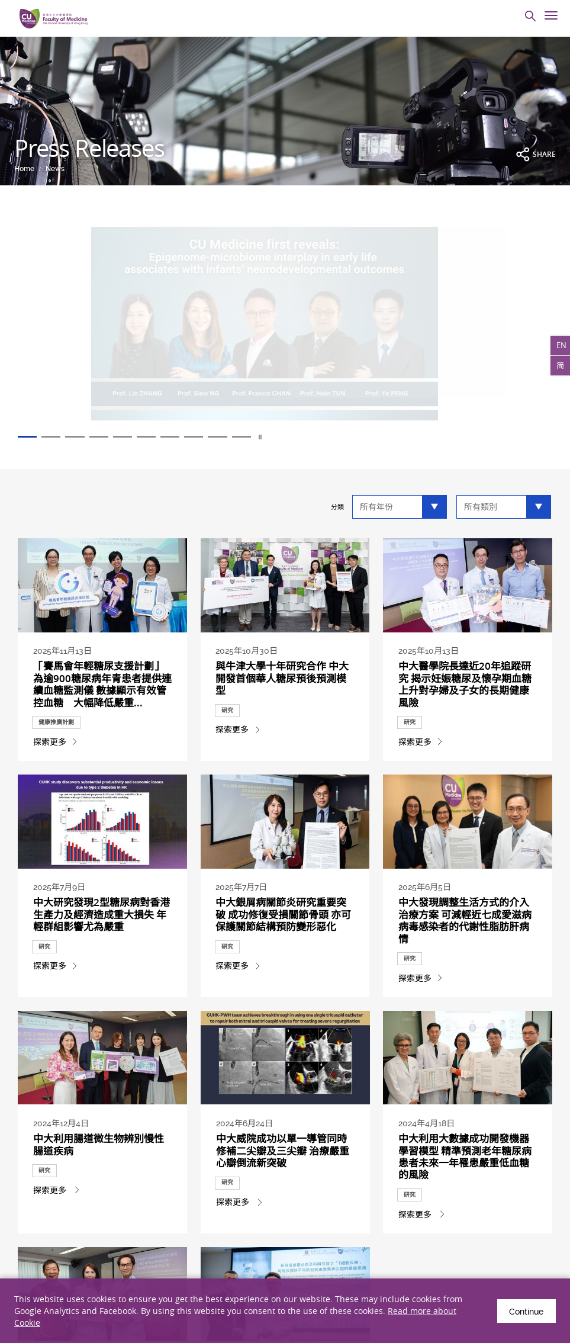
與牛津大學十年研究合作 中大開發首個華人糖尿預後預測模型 (282, 681)
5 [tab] (143, 437)
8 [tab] (228, 437)
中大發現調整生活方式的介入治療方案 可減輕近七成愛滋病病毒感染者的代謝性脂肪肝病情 (465, 980)
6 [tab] (171, 437)
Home (24, 169)
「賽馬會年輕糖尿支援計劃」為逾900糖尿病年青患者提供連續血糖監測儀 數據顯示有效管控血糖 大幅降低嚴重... (102, 687)
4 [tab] (115, 437)
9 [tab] (257, 437)
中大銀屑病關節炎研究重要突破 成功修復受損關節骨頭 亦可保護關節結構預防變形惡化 (282, 980)
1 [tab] (29, 437)
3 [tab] (86, 437)
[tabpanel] (285, 331)
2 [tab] (58, 437)
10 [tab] (285, 437)
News (55, 169)
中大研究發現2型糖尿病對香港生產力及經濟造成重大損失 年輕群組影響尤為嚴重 (101, 974)
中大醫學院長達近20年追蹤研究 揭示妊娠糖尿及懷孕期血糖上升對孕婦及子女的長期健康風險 (465, 687)
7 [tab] (200, 437)
